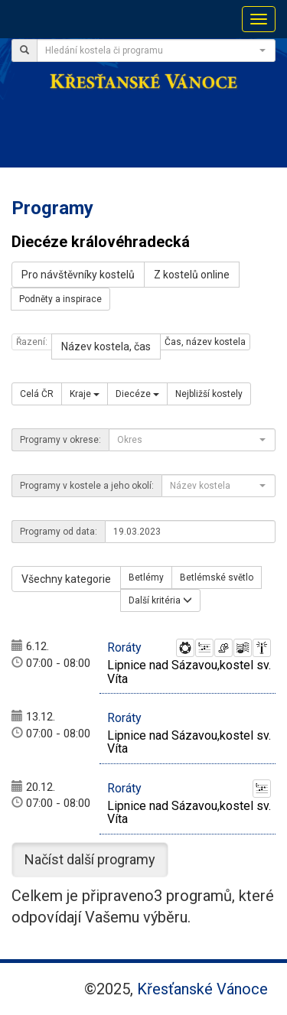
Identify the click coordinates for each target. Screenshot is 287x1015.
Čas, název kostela (205, 342)
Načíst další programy (89, 859)
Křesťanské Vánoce (202, 989)
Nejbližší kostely (209, 394)
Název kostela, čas (106, 346)
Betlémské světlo (216, 577)
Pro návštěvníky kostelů (78, 274)
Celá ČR (37, 394)
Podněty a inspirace (60, 299)
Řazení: (31, 342)
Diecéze (137, 394)
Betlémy (146, 577)
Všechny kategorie (66, 579)
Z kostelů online (192, 274)
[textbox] (151, 50)
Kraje (84, 394)
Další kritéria (160, 600)
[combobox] (156, 50)
